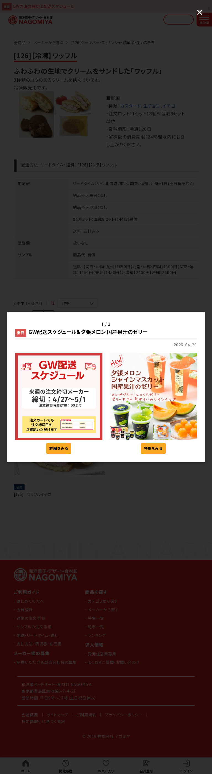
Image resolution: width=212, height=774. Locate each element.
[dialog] (106, 387)
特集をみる (153, 448)
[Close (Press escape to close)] (199, 12)
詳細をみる (58, 448)
